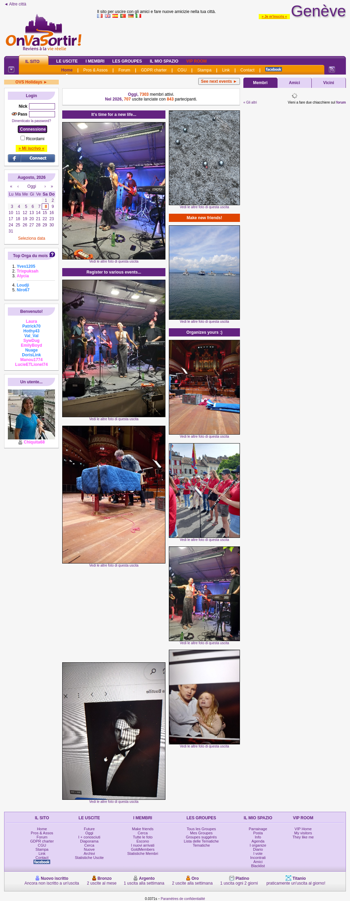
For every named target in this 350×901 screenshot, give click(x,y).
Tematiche (201, 845)
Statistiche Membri (142, 853)
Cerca (89, 845)
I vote (257, 853)
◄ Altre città (15, 4)
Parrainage (258, 829)
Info (258, 837)
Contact (247, 70)
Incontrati (258, 858)
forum (341, 102)
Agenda (258, 841)
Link (226, 70)
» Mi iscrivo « (31, 148)
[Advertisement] (113, 615)
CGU (182, 70)
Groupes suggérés (201, 837)
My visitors (303, 833)
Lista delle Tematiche (201, 841)
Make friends (142, 829)
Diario (258, 849)
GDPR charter (153, 70)
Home (66, 70)
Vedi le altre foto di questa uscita (113, 261)
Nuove (89, 849)
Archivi (89, 853)
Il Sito (32, 61)
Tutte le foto (143, 837)
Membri (260, 82)
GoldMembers (142, 849)
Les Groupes (127, 61)
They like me (303, 837)
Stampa (204, 70)
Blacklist (258, 866)
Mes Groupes (201, 833)
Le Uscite (67, 61)
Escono (142, 841)
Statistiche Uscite (89, 858)
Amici (294, 82)
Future (89, 829)
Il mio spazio (164, 61)
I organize (258, 845)
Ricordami (35, 138)
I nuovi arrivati (142, 845)
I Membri (94, 61)
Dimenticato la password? (31, 121)
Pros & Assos (95, 70)
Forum (124, 70)
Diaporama (89, 841)
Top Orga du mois (30, 255)
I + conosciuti (89, 837)
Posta (258, 833)
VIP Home (303, 829)
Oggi (89, 833)
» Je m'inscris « (274, 16)
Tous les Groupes (201, 829)
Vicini (328, 82)
